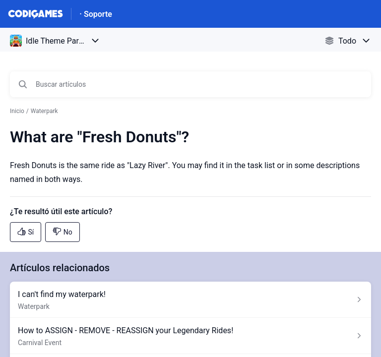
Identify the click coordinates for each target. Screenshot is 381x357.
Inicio (17, 111)
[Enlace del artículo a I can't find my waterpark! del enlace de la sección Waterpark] (190, 300)
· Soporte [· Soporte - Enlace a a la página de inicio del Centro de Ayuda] (95, 14)
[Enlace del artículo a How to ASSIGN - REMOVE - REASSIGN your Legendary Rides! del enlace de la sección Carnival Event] (190, 336)
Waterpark (44, 111)
